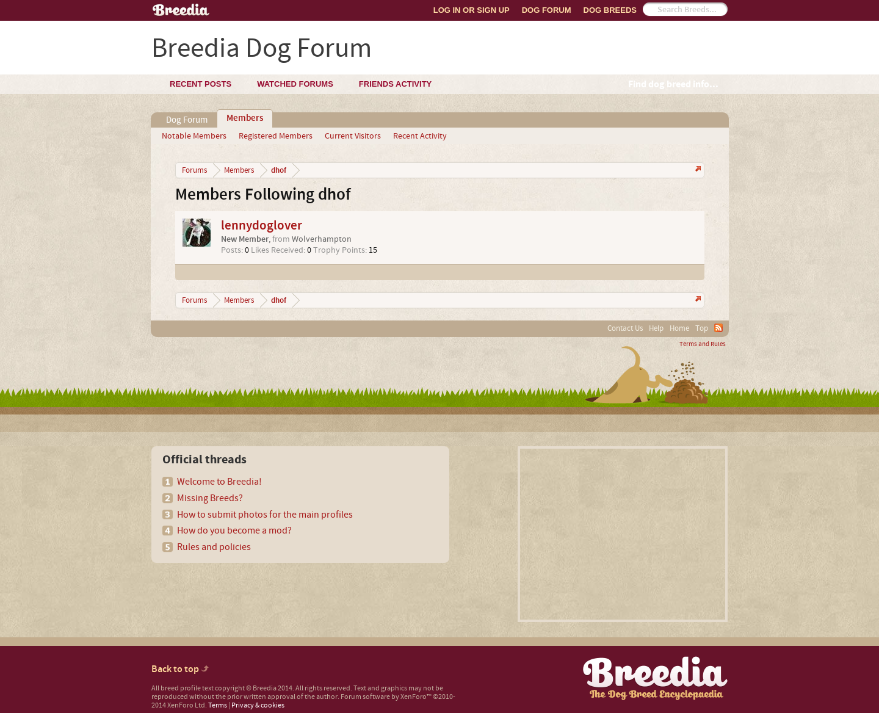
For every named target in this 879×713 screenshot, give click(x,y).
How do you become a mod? (234, 530)
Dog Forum (546, 10)
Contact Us (625, 328)
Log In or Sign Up (471, 10)
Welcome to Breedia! (219, 482)
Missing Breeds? (210, 498)
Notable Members (194, 136)
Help (656, 328)
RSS (718, 328)
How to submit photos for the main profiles (265, 515)
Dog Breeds (610, 10)
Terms (217, 705)
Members (244, 118)
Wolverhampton (322, 239)
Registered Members (276, 136)
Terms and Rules (702, 344)
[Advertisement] (622, 534)
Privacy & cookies (257, 705)
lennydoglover (261, 225)
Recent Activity (420, 136)
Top (701, 328)
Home (679, 328)
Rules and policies (214, 547)
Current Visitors (353, 136)
